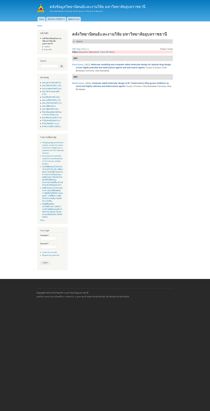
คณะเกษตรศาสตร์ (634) (51, 89)
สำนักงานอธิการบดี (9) (51, 126)
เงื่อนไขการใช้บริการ (56, 19)
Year (84, 49)
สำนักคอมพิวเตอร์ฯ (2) (51, 121)
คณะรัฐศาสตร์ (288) (50, 109)
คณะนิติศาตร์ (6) (49, 106)
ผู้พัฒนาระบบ (73, 19)
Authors (47, 47)
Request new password (50, 255)
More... (43, 220)
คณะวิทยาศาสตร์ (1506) (51, 86)
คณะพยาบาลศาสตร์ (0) (51, 83)
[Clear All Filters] (107, 52)
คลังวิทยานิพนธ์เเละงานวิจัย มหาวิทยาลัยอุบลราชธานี (51, 41)
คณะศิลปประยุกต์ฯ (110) (52, 118)
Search (79, 41)
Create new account (49, 252)
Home (41, 19)
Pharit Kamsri (78, 64)
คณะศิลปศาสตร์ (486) (51, 97)
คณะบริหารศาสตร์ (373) (52, 103)
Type (78, 49)
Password (44, 244)
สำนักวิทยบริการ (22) (50, 124)
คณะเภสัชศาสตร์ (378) (51, 100)
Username (44, 235)
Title (74, 49)
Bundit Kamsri (78, 83)
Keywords (48, 49)
